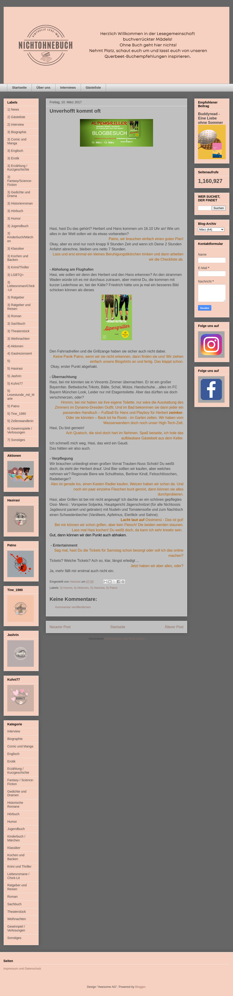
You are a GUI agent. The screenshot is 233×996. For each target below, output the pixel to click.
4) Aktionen (81, 587)
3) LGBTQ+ (15, 275)
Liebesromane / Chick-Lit (18, 876)
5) (8, 361)
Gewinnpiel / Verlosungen (16, 928)
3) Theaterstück (18, 331)
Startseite (19, 87)
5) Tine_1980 (16, 413)
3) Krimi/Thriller (18, 267)
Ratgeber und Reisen (17, 887)
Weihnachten (16, 919)
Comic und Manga (20, 746)
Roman (12, 896)
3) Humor (66, 587)
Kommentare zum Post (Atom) (125, 638)
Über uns (43, 87)
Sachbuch (14, 904)
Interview (13, 731)
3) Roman (14, 316)
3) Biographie (16, 132)
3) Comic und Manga (16, 141)
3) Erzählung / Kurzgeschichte (18, 167)
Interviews (68, 87)
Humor (12, 821)
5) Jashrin (14, 376)
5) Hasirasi (97, 587)
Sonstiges (14, 938)
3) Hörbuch (15, 211)
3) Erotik (13, 158)
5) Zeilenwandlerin (20, 421)
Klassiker (13, 848)
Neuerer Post (60, 627)
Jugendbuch (16, 829)
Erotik (11, 761)
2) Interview (15, 124)
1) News (13, 109)
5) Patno (111, 587)
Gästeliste (93, 87)
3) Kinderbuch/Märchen (20, 237)
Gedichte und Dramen (16, 793)
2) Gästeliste (16, 117)
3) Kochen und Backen (17, 258)
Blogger (140, 986)
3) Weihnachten (18, 338)
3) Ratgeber (15, 297)
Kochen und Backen (15, 857)
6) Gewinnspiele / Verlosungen (19, 430)
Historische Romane (15, 804)
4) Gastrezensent (19, 353)
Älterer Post (174, 627)
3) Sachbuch (16, 323)
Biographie (15, 739)
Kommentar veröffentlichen (73, 607)
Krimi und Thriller (19, 866)
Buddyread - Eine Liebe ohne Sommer (210, 118)
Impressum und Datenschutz (22, 968)
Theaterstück (16, 911)
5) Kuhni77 (15, 383)
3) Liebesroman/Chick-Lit (21, 286)
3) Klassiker (15, 248)
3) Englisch (15, 151)
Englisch (13, 754)
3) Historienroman (20, 203)
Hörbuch (13, 814)
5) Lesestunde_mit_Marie (20, 394)
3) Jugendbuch (18, 226)
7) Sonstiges (16, 440)
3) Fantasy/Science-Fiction (19, 181)
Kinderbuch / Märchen (16, 838)
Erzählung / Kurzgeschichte (18, 770)
